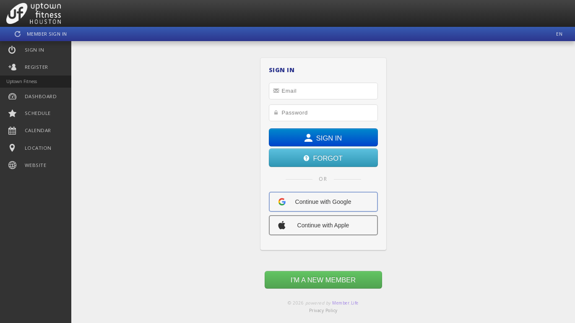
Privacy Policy (323, 310)
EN (559, 34)
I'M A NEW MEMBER (323, 280)
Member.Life (345, 303)
